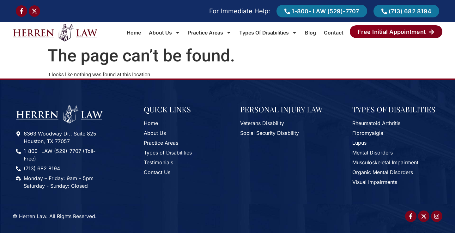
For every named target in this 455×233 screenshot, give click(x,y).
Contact (333, 32)
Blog (310, 32)
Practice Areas (209, 32)
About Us (164, 32)
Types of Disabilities (268, 32)
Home (134, 32)
